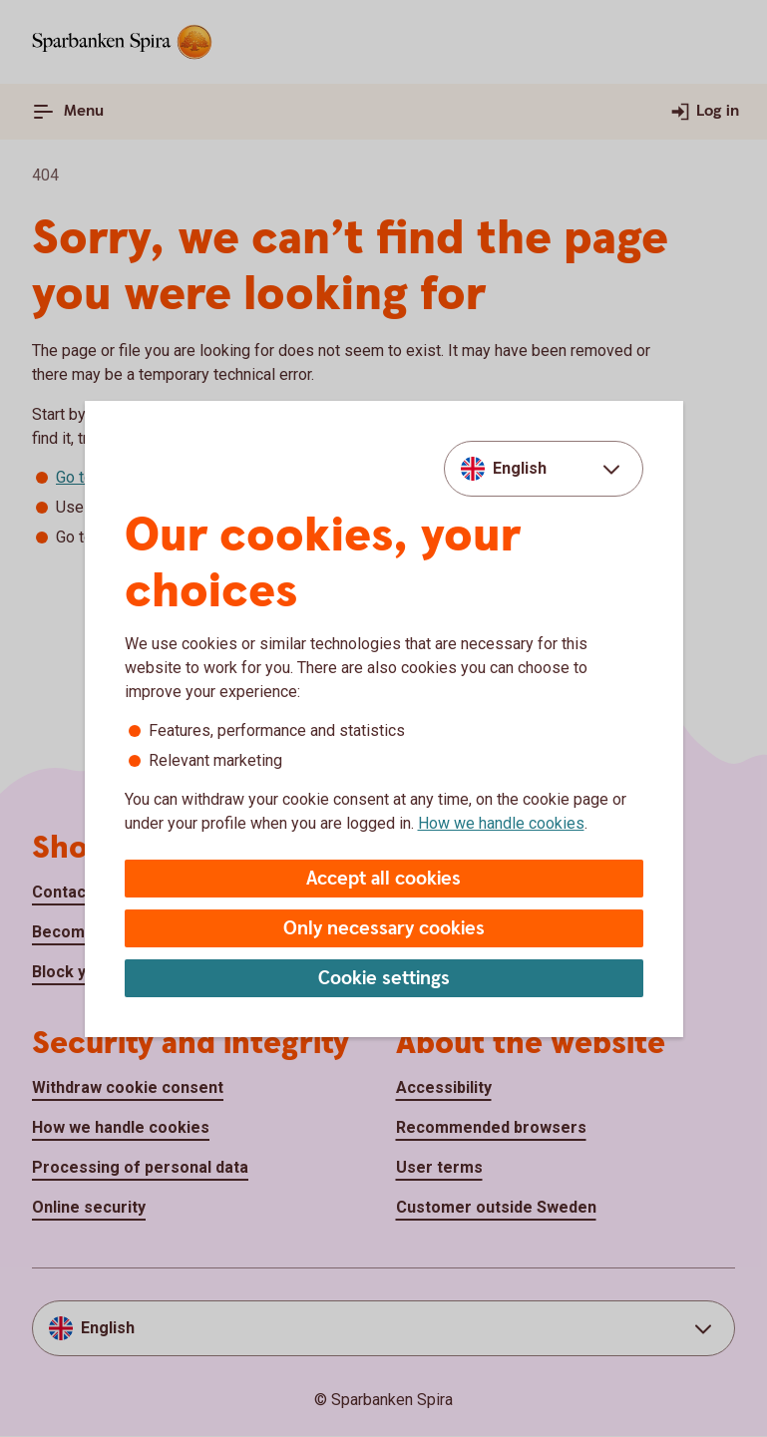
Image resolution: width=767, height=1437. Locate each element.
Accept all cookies (383, 879)
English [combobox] (520, 468)
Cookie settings (384, 978)
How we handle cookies (501, 823)
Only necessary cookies (384, 928)
